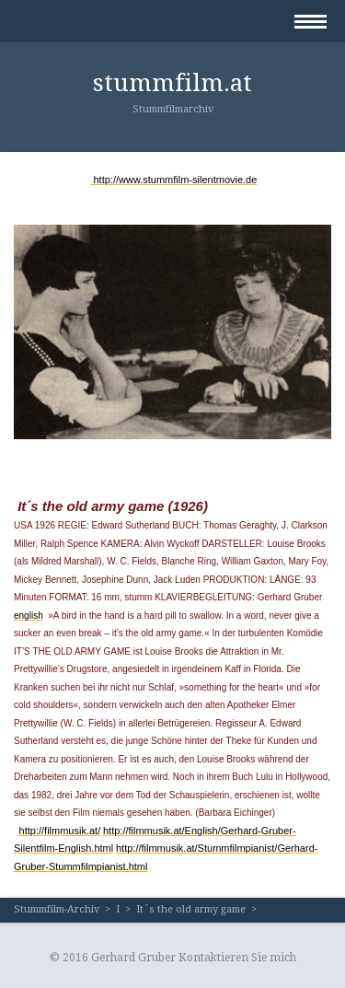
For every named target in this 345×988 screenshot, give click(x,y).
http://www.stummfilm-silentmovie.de (173, 179)
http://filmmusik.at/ (60, 830)
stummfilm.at (172, 83)
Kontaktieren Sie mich (237, 957)
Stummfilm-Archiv (56, 909)
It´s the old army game (191, 909)
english (28, 615)
